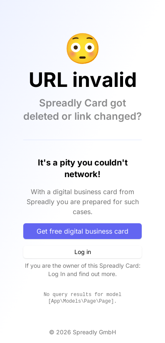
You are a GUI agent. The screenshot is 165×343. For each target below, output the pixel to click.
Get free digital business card (82, 231)
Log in (82, 251)
